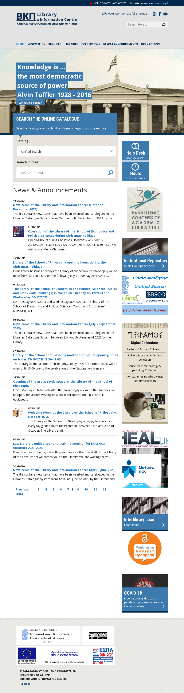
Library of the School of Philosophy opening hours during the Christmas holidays (59, 264)
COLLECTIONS (90, 44)
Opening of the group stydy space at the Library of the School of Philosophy (62, 383)
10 (86, 489)
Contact (120, 13)
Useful (130, 13)
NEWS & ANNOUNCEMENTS (120, 44)
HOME (20, 44)
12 (104, 489)
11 (95, 489)
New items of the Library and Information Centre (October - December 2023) (59, 207)
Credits (25, 684)
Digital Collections (144, 343)
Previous (23, 489)
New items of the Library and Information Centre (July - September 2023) (64, 326)
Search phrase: (27, 162)
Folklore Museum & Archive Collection (145, 357)
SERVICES (55, 44)
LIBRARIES (71, 44)
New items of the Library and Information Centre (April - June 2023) (64, 470)
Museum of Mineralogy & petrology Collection (145, 368)
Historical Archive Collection (144, 349)
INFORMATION (36, 44)
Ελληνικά (108, 13)
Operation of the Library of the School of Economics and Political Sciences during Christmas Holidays (71, 233)
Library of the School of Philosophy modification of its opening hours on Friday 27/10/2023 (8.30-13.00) (65, 357)
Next (19, 494)
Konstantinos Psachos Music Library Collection (144, 379)
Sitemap (141, 13)
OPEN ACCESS (150, 44)
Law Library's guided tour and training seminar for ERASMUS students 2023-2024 (59, 446)
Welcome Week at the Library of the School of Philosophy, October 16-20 (72, 414)
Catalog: (22, 141)
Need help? (161, 3)
